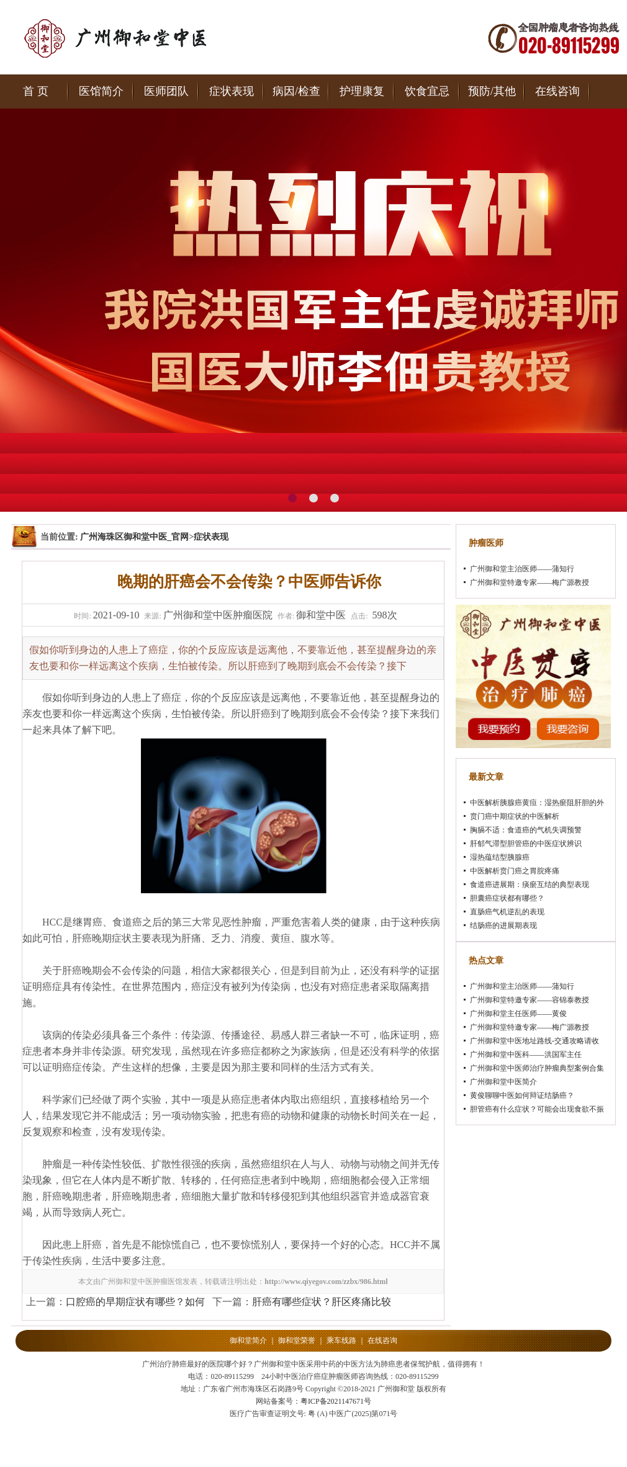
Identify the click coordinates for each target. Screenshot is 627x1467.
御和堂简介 (248, 1340)
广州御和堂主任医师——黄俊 (518, 1013)
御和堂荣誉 (296, 1340)
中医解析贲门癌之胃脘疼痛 (514, 871)
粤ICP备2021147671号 (335, 1401)
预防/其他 (492, 91)
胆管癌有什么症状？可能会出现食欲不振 (537, 1109)
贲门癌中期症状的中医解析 (514, 816)
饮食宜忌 (427, 91)
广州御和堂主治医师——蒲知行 (522, 568)
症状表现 (231, 91)
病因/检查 (296, 91)
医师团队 (166, 91)
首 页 (35, 91)
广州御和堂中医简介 (503, 1081)
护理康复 (362, 91)
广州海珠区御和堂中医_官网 (134, 537)
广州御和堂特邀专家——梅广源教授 (529, 582)
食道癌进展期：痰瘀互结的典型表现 (529, 884)
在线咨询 (557, 91)
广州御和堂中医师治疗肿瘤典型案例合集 (537, 1068)
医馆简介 (101, 91)
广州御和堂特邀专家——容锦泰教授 (529, 1000)
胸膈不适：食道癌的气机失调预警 (526, 830)
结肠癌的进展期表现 (503, 925)
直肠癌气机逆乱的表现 (507, 911)
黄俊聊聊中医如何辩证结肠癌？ (522, 1095)
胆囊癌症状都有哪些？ (507, 898)
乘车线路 (341, 1340)
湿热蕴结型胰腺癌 (500, 857)
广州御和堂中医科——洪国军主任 (526, 1054)
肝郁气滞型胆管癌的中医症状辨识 (526, 843)
